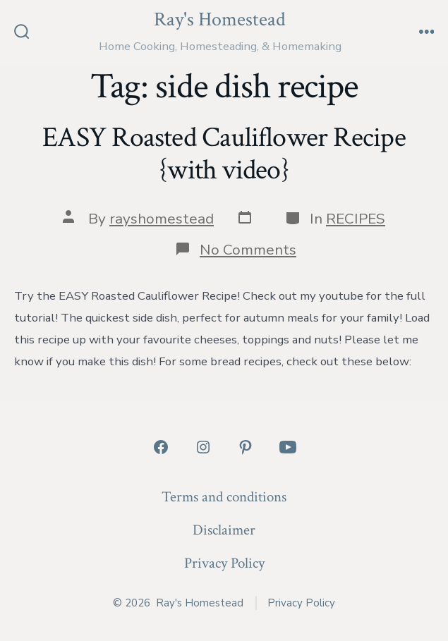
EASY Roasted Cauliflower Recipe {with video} (223, 153)
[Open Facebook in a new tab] (161, 447)
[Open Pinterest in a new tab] (245, 447)
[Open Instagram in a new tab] (203, 447)
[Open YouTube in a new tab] (288, 447)
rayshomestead (161, 218)
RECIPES (355, 218)
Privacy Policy (224, 563)
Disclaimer (224, 529)
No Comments (248, 250)
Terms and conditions (224, 496)
